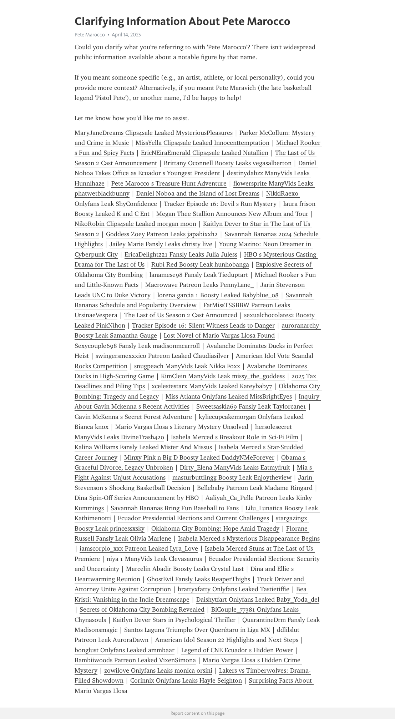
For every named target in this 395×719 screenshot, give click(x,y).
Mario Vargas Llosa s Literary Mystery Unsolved (181, 427)
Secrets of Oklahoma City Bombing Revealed (142, 609)
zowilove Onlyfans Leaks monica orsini (158, 670)
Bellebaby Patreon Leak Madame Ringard (255, 488)
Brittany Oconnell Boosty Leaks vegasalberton (228, 163)
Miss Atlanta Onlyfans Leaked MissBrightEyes (229, 396)
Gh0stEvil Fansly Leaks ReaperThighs (198, 579)
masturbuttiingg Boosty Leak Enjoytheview (232, 477)
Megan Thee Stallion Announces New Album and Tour (232, 214)
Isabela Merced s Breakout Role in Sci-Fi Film (234, 437)
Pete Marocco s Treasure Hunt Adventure (169, 183)
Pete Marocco (90, 34)
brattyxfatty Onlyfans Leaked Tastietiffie (233, 589)
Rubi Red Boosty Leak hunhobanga (200, 264)
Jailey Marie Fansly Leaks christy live (161, 244)
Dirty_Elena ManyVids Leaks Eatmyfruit (235, 467)
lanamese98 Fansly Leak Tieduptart (199, 275)
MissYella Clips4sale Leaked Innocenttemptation (202, 143)
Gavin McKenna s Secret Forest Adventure (133, 417)
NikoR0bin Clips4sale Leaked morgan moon (135, 224)
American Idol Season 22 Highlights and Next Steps (226, 640)
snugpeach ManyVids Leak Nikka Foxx (187, 366)
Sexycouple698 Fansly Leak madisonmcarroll (137, 346)
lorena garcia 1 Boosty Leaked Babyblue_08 (218, 295)
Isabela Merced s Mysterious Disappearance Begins (249, 538)
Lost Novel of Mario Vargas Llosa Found (219, 335)
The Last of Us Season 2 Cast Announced (180, 315)
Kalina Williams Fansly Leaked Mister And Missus (143, 447)
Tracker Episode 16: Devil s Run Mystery (220, 204)
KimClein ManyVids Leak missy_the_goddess (223, 376)
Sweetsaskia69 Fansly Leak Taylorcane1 (251, 406)
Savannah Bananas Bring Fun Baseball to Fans (175, 508)
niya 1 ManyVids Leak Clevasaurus (154, 559)
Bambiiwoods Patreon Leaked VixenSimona (135, 660)
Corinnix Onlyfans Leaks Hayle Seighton (186, 680)
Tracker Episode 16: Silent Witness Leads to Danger (203, 325)
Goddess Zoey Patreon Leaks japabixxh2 (162, 234)
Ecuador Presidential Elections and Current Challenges (193, 518)
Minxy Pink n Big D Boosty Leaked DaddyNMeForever (199, 457)
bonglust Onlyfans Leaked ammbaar (124, 650)
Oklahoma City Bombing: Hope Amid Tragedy (215, 528)
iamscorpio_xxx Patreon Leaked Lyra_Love (139, 548)
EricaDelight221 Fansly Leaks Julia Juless (181, 254)
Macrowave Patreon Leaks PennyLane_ (199, 285)
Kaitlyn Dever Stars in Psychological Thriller (174, 620)
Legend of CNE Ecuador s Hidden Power (237, 650)
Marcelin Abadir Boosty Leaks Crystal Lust (185, 569)
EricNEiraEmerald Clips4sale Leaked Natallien (204, 153)
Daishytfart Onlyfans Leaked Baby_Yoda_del (257, 599)
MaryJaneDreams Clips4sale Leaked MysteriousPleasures (154, 133)
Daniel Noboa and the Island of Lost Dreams (197, 193)
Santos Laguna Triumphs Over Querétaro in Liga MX (197, 630)
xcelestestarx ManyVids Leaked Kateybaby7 (212, 386)
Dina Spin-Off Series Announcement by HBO (137, 498)
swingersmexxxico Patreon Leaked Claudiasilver (162, 356)
